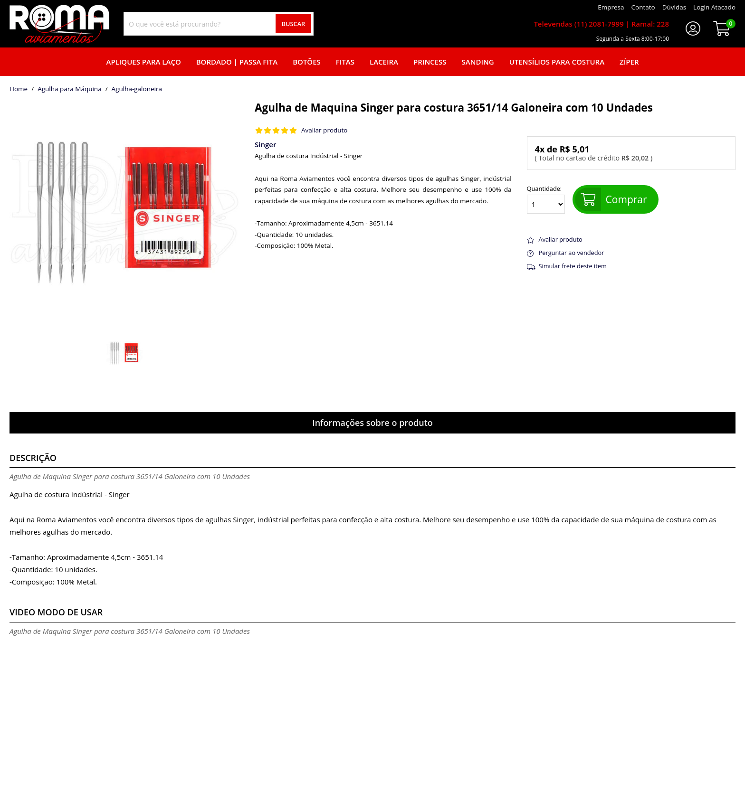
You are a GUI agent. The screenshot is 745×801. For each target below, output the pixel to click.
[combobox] (219, 24)
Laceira (384, 61)
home (19, 89)
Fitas (345, 61)
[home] (59, 24)
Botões (307, 61)
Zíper (629, 61)
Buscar (294, 23)
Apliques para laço (143, 61)
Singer (265, 144)
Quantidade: (546, 199)
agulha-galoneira (137, 89)
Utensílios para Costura (556, 61)
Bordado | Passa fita (236, 61)
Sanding (478, 61)
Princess (430, 61)
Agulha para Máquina (70, 89)
